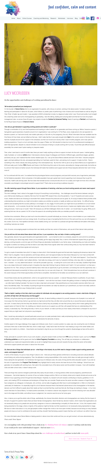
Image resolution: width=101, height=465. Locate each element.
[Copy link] (31, 457)
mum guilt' (84, 433)
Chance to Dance (28, 122)
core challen (46, 433)
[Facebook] (7, 457)
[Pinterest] (26, 457)
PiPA (24, 165)
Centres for (51, 119)
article (25, 155)
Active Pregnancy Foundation (46, 339)
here (68, 137)
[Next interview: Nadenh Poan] (80, 438)
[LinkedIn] (22, 457)
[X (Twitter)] (12, 457)
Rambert (83, 119)
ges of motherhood (58, 433)
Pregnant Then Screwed (30, 362)
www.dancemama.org (87, 416)
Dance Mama (19, 109)
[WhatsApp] (17, 457)
